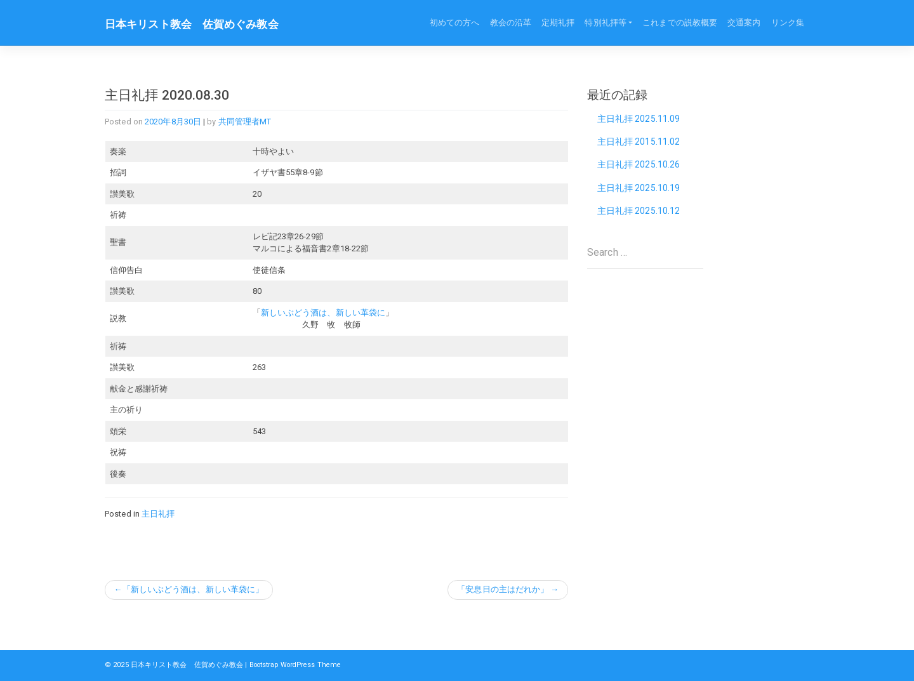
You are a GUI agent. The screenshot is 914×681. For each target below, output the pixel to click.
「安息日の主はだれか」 (502, 590)
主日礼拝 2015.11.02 (638, 142)
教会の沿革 (511, 22)
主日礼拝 (158, 514)
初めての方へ (455, 22)
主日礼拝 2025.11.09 (638, 119)
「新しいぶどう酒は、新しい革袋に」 (193, 590)
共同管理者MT (245, 121)
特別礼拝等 (605, 22)
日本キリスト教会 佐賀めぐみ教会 (197, 24)
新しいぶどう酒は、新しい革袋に (323, 312)
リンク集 (787, 22)
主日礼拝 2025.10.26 (638, 166)
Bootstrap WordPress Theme (299, 665)
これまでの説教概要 (679, 22)
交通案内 (743, 22)
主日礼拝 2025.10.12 (638, 213)
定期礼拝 (557, 22)
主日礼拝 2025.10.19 (638, 189)
